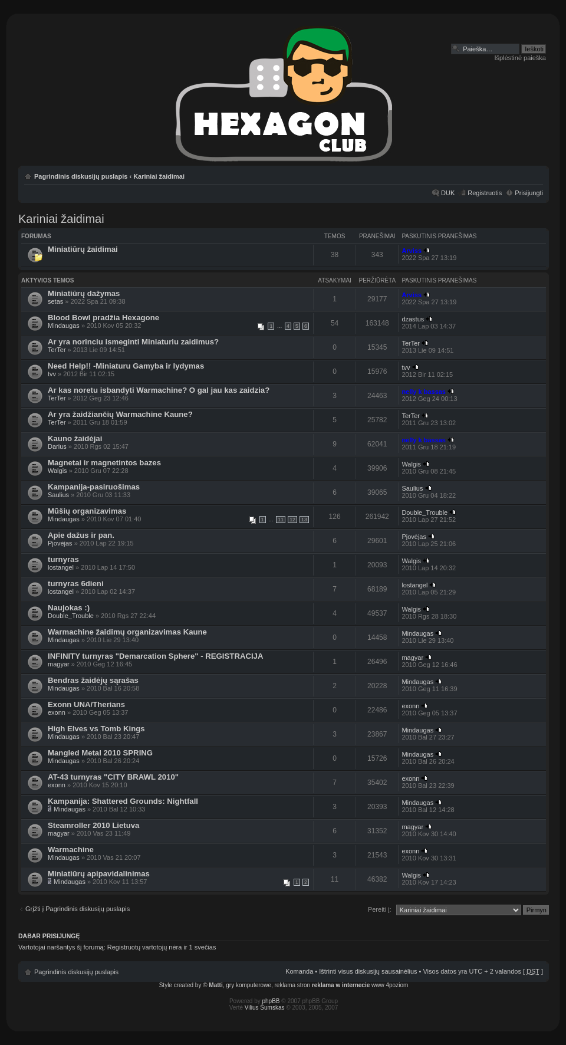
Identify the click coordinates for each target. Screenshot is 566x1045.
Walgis (57, 470)
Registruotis (485, 192)
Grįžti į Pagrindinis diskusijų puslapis (77, 908)
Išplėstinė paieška (520, 57)
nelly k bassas (424, 391)
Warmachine (71, 849)
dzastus (413, 319)
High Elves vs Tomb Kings (96, 728)
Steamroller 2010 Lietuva (93, 825)
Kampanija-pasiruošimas (94, 486)
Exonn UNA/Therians (86, 704)
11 (281, 519)
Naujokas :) (69, 607)
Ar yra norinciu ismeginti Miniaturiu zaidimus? (133, 341)
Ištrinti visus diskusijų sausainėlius (368, 971)
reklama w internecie (341, 985)
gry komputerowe (248, 985)
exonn (56, 712)
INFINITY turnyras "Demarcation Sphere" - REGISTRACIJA (155, 656)
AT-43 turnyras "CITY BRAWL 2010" (113, 777)
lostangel (61, 567)
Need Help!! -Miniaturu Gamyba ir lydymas (126, 366)
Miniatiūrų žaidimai (83, 249)
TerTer (57, 349)
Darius (57, 446)
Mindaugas (64, 325)
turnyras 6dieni (76, 583)
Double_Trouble (424, 512)
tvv (52, 373)
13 (304, 519)
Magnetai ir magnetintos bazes (104, 462)
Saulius (58, 494)
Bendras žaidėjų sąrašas (93, 680)
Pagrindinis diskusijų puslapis (80, 176)
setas (55, 301)
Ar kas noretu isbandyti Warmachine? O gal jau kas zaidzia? (158, 390)
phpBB (271, 1001)
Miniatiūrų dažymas (84, 293)
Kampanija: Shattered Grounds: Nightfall (123, 801)
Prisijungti (529, 192)
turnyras (63, 559)
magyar (59, 664)
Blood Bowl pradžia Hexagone (103, 317)
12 (292, 519)
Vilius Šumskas (265, 1007)
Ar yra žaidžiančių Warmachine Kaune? (120, 414)
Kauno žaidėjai (75, 438)
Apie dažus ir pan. (81, 535)
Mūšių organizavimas (87, 511)
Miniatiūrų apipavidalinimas (99, 873)
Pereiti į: (379, 909)
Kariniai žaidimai (159, 176)
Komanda (299, 971)
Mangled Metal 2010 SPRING (100, 752)
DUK (448, 192)
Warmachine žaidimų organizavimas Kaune (127, 631)
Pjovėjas (60, 543)
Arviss (412, 250)
